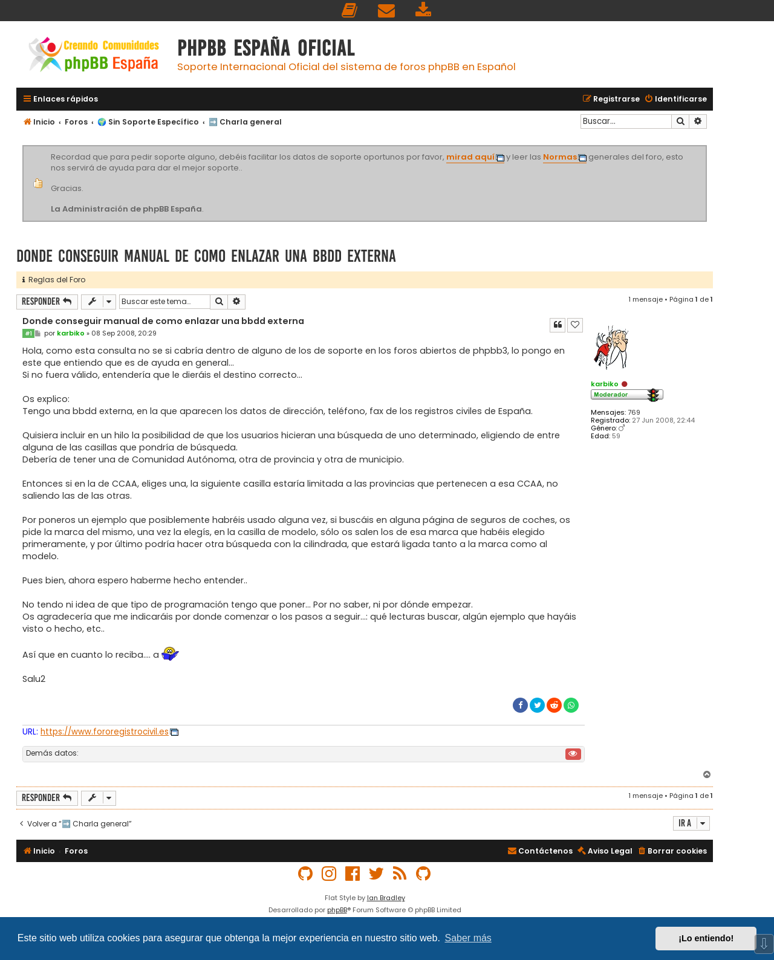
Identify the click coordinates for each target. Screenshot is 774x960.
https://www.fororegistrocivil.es (105, 732)
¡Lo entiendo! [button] (705, 938)
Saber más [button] (468, 938)
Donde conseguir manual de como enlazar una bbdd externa (206, 256)
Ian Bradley (386, 898)
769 (634, 413)
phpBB (337, 910)
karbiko (605, 384)
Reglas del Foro (53, 279)
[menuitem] (350, 10)
